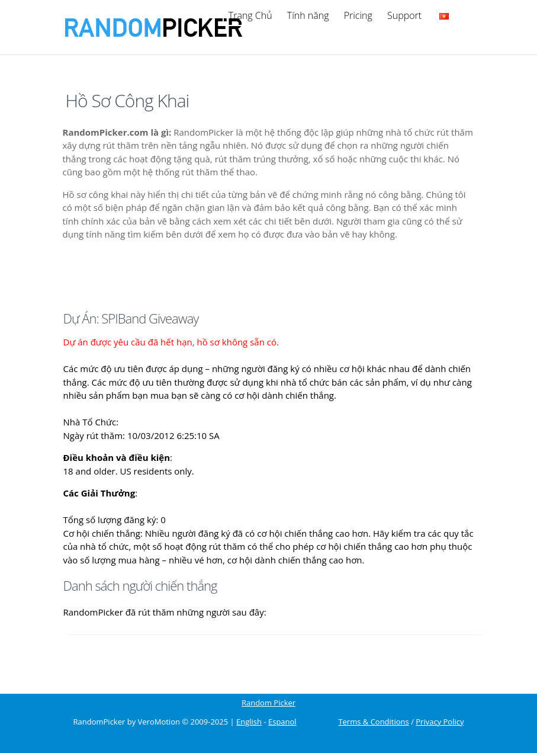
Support (404, 15)
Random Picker (268, 703)
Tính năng (308, 15)
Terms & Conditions (373, 722)
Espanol (282, 722)
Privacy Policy (440, 722)
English (249, 722)
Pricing (358, 15)
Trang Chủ (250, 15)
